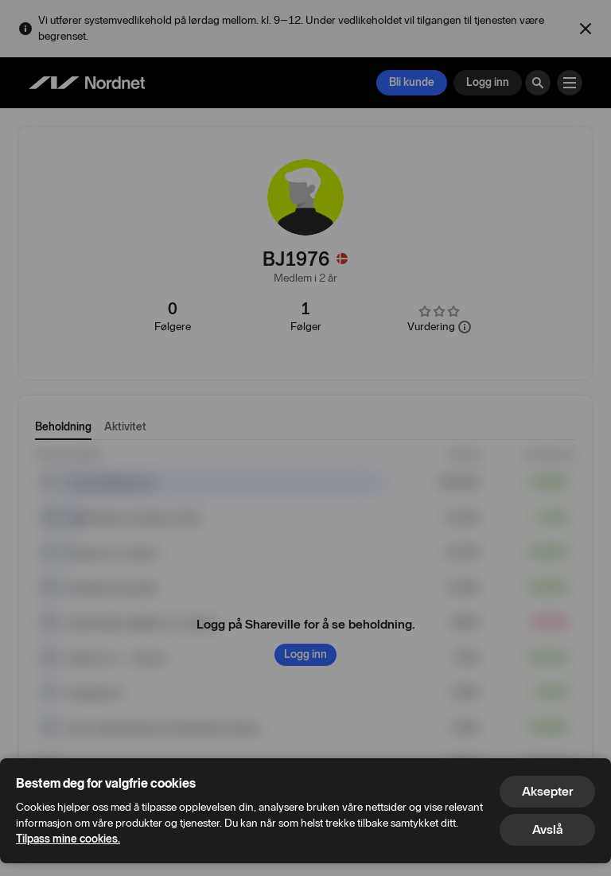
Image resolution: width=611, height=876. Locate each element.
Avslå (547, 829)
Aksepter (547, 791)
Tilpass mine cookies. (68, 839)
